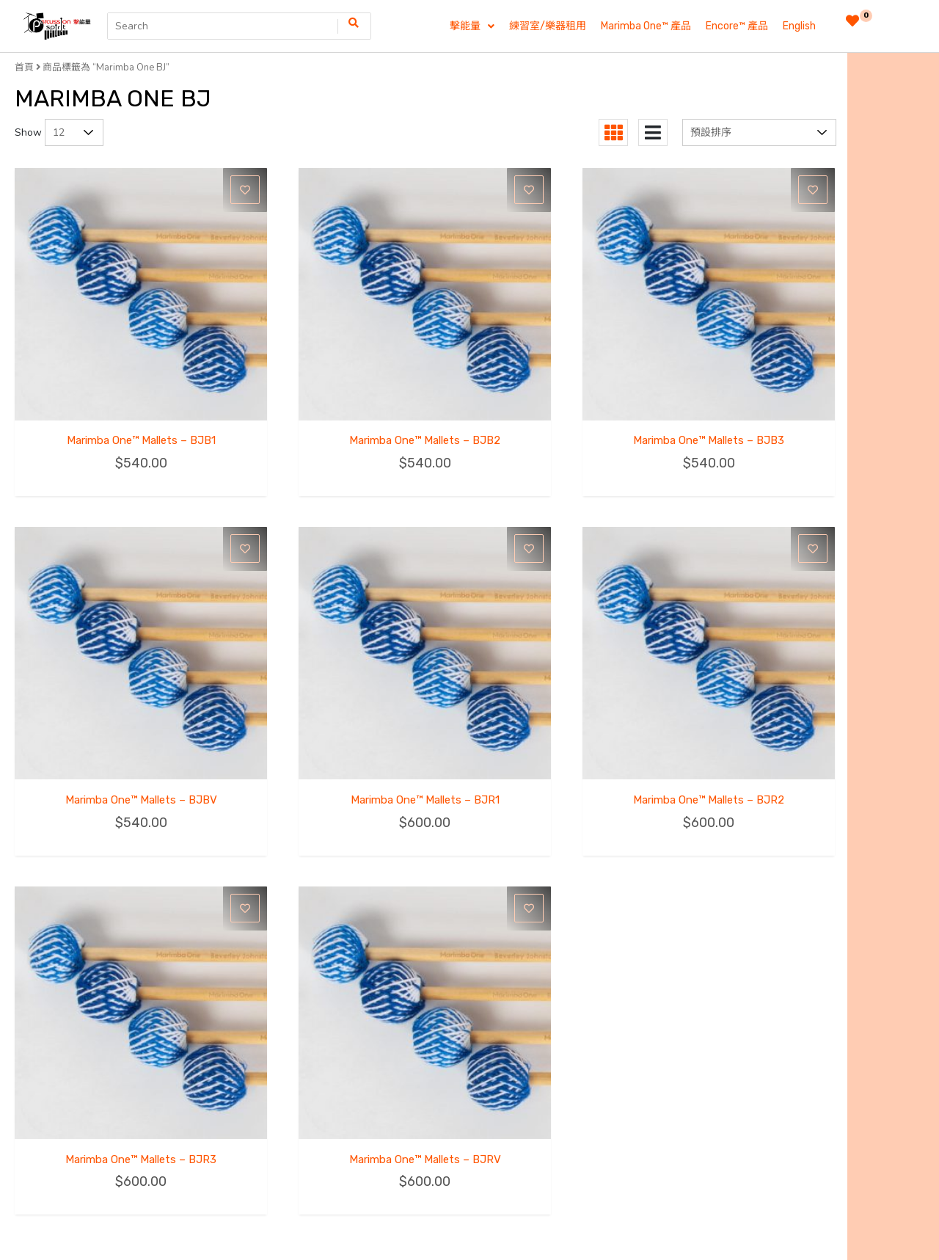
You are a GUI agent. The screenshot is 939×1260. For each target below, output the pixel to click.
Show (28, 132)
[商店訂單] (759, 132)
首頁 (24, 67)
